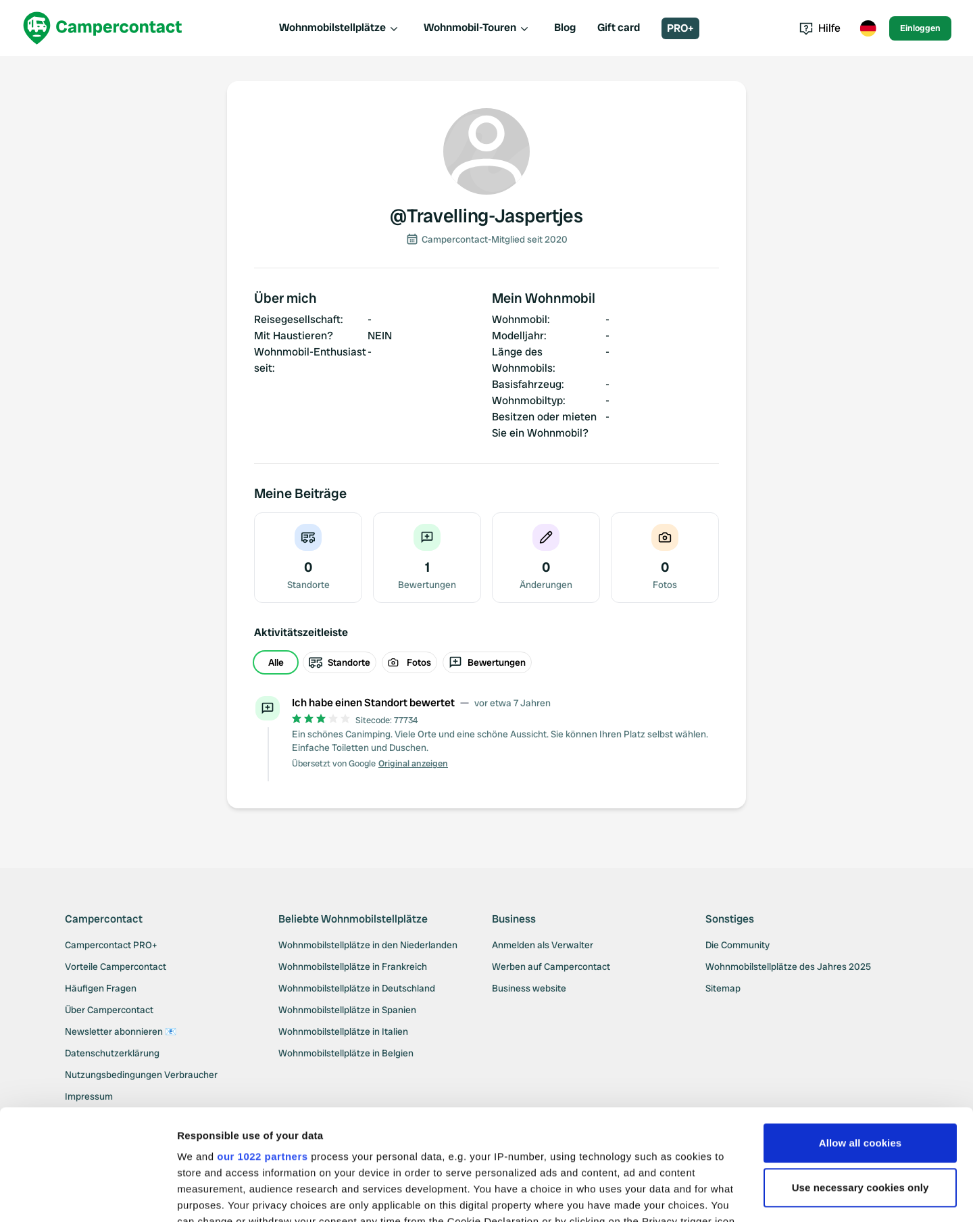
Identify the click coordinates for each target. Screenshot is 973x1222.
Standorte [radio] (339, 662)
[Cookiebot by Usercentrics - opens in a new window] (87, 1196)
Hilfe (820, 28)
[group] (486, 662)
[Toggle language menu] (867, 28)
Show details (208, 1195)
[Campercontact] (103, 28)
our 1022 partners (262, 1046)
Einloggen (920, 28)
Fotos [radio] (409, 662)
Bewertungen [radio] (487, 662)
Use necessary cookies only (860, 1077)
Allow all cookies (860, 1032)
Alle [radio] (276, 662)
